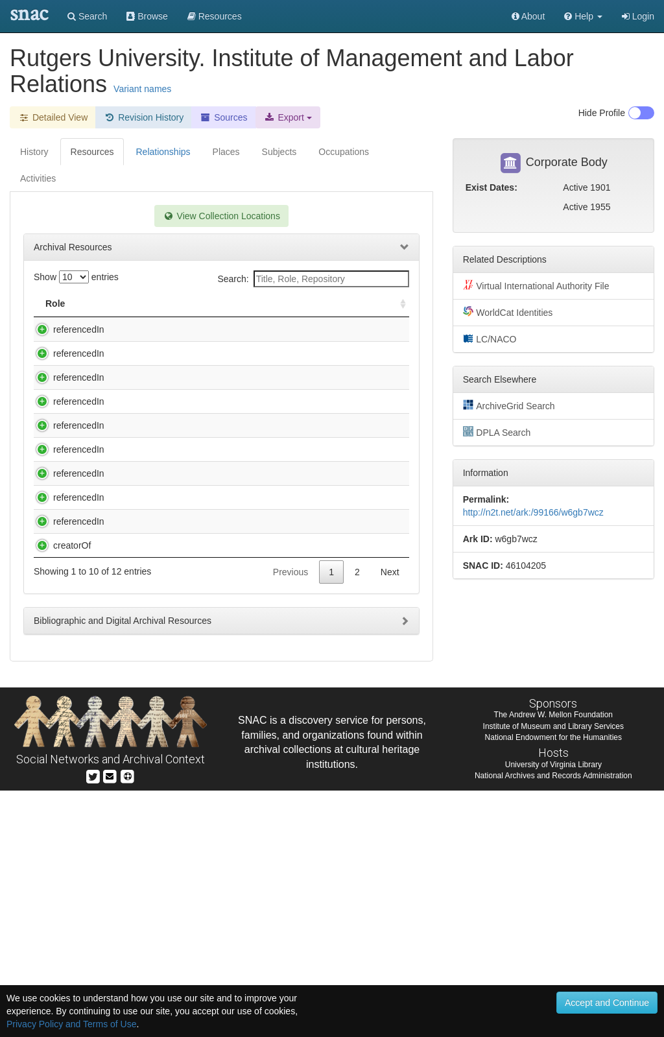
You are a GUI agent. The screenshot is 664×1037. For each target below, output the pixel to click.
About (528, 16)
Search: (313, 278)
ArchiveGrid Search (509, 405)
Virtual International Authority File (536, 285)
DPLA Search (497, 432)
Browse (147, 16)
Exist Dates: (491, 187)
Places (226, 152)
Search (87, 16)
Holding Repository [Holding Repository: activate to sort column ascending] (327, 303)
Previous (290, 818)
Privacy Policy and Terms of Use (71, 1024)
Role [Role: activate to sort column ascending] (55, 303)
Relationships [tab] (163, 152)
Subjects (279, 152)
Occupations (343, 152)
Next (390, 818)
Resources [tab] (92, 152)
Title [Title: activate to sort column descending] (119, 303)
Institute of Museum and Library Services (553, 972)
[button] (583, 16)
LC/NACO (490, 338)
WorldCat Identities (508, 312)
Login (638, 16)
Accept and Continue (607, 1002)
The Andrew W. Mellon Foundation (553, 961)
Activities (38, 178)
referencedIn (65, 329)
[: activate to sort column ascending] (397, 304)
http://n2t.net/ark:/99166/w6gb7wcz (533, 512)
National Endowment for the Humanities (553, 983)
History (34, 152)
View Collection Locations (221, 216)
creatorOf (59, 779)
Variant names (142, 89)
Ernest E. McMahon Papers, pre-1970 (180, 366)
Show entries (76, 276)
